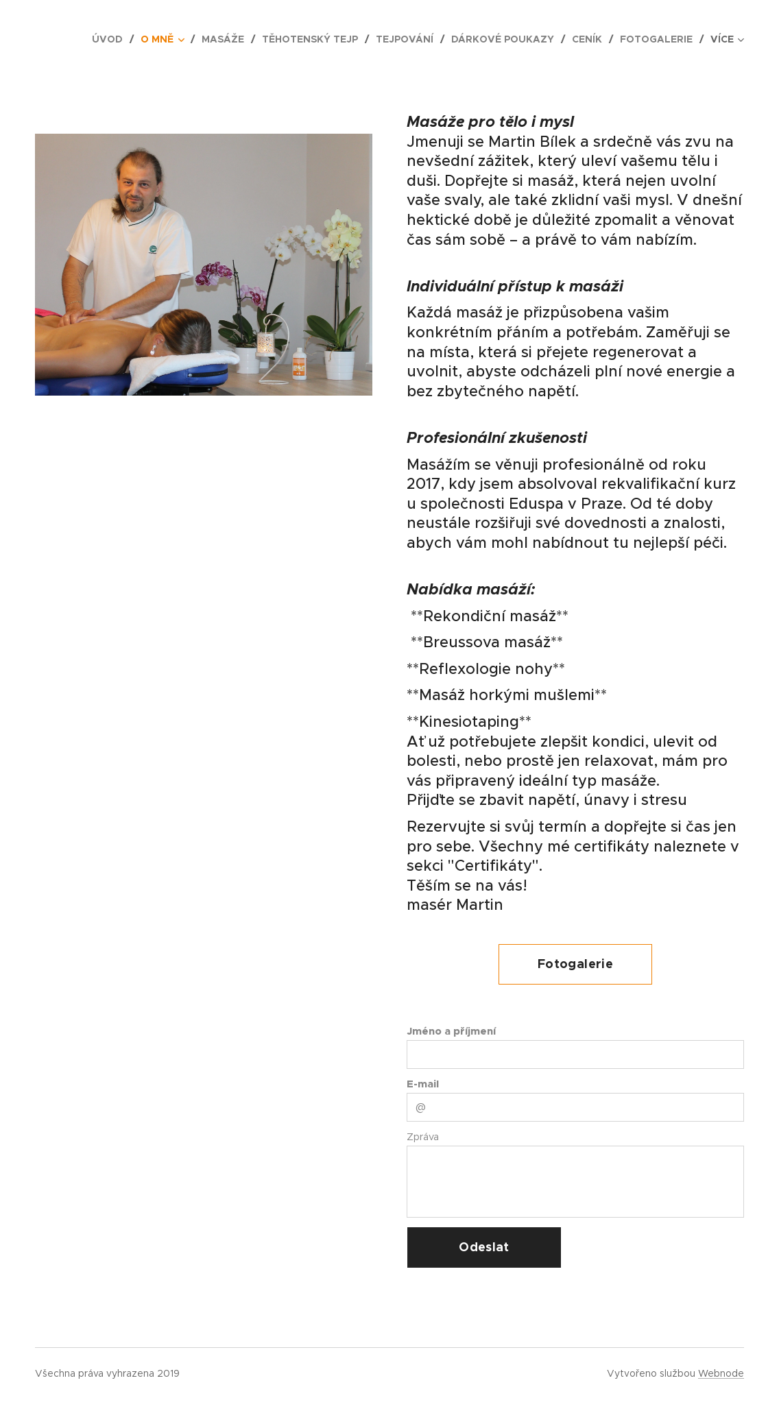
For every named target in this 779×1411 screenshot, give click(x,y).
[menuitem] (111, 39)
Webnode (721, 1373)
